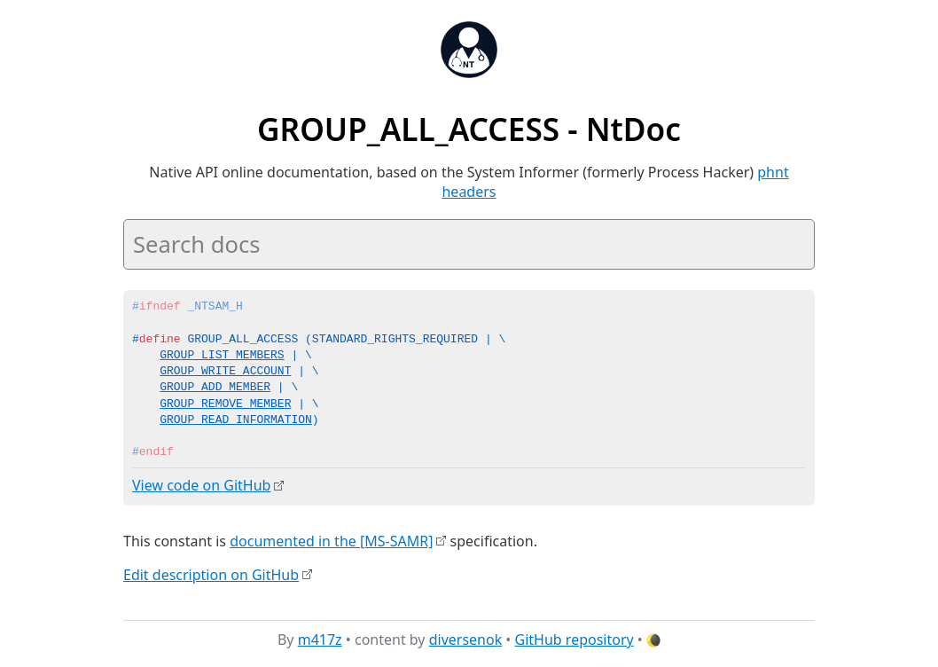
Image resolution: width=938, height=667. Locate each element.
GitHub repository (574, 639)
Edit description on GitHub (211, 574)
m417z (320, 639)
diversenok (466, 639)
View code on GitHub (201, 485)
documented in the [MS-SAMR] (331, 540)
